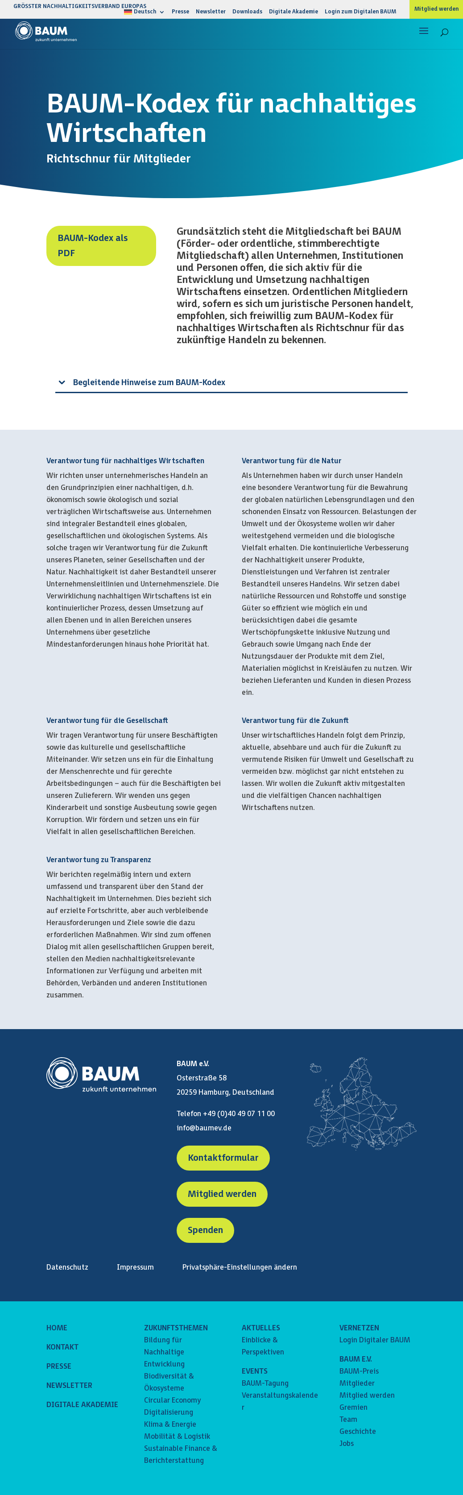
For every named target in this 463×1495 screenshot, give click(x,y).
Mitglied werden (436, 9)
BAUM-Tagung (265, 1383)
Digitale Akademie (293, 12)
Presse (180, 12)
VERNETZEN (359, 1328)
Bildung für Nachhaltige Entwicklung (164, 1352)
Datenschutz (67, 1267)
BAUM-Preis (359, 1371)
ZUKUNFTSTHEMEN (176, 1328)
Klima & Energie (170, 1424)
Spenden (205, 1230)
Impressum (135, 1267)
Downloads (247, 12)
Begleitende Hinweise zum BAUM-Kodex (149, 382)
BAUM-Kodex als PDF (93, 246)
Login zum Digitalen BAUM (360, 12)
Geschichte (357, 1432)
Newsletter (211, 12)
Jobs (346, 1444)
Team (348, 1420)
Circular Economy (172, 1400)
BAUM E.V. (355, 1359)
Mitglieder (357, 1383)
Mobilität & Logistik (177, 1437)
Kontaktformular (223, 1158)
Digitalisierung (168, 1412)
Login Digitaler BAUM (374, 1340)
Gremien (353, 1408)
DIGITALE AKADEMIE (82, 1405)
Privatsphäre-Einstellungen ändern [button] (239, 1267)
